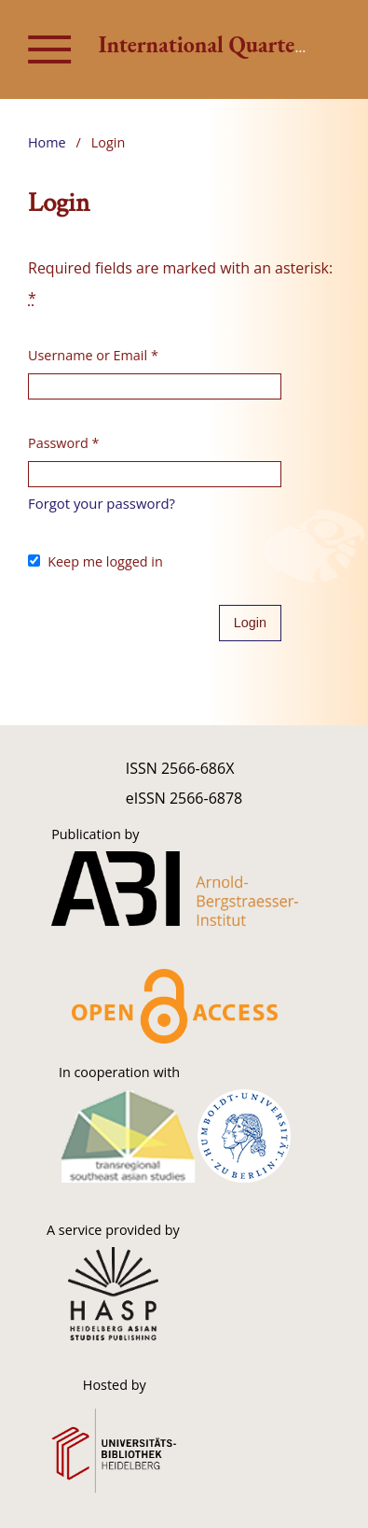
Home (47, 142)
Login (250, 622)
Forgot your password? (101, 503)
